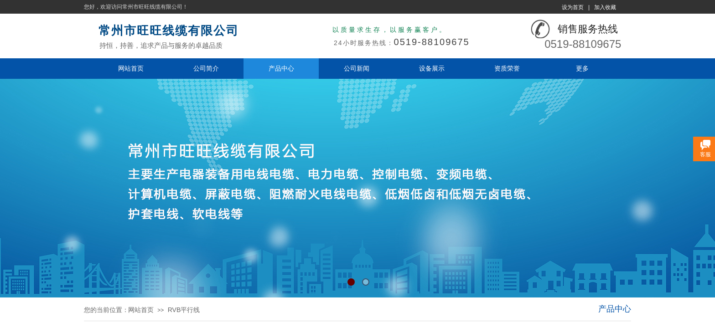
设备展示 (432, 68)
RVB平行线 (184, 309)
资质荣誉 (507, 68)
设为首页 (573, 7)
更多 (582, 68)
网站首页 (131, 68)
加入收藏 (605, 7)
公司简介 (206, 68)
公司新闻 (356, 68)
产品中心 (281, 68)
